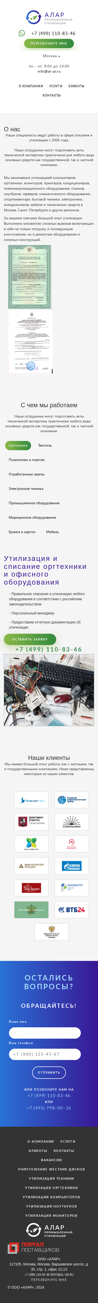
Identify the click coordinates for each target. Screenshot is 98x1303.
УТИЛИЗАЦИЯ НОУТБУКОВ (51, 1206)
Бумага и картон (22, 531)
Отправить (49, 1072)
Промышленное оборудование (34, 502)
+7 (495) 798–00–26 (49, 1108)
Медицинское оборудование (32, 517)
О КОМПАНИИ (31, 86)
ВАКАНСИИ (51, 1160)
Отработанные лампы (27, 474)
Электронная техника (26, 488)
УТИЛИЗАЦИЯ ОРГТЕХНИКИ (51, 1187)
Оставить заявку (30, 639)
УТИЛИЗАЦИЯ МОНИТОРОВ (51, 1215)
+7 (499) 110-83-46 (53, 33)
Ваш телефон (45, 1050)
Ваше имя (45, 1029)
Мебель (52, 531)
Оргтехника (18, 445)
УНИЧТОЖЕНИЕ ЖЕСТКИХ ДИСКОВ (51, 1169)
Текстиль (45, 445)
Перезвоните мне (49, 43)
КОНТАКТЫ (52, 95)
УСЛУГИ (55, 86)
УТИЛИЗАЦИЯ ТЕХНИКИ (51, 1178)
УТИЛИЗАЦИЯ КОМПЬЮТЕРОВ (51, 1197)
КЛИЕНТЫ (76, 86)
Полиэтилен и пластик (27, 459)
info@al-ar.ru (49, 71)
